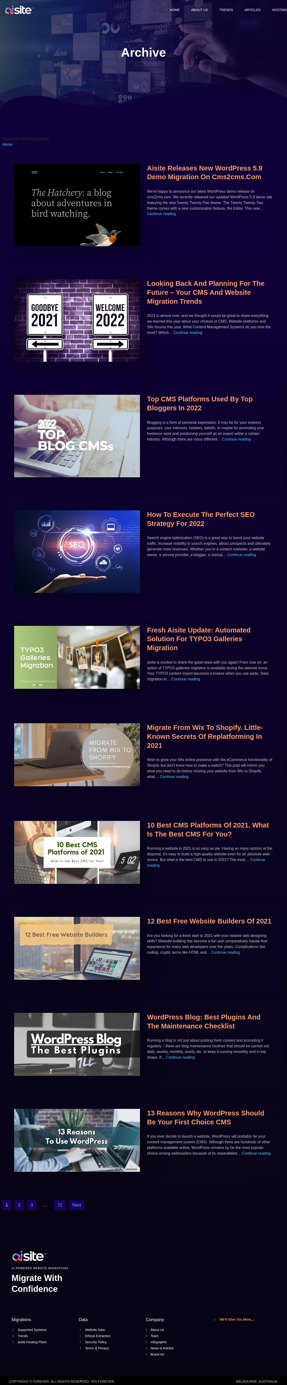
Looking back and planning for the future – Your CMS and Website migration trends (205, 292)
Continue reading (161, 214)
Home (173, 10)
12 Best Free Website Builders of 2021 (209, 921)
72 (59, 1205)
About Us (198, 10)
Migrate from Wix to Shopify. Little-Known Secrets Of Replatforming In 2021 (205, 736)
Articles (252, 10)
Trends (225, 10)
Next (76, 1205)
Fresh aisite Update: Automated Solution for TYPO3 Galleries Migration (198, 639)
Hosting (279, 10)
